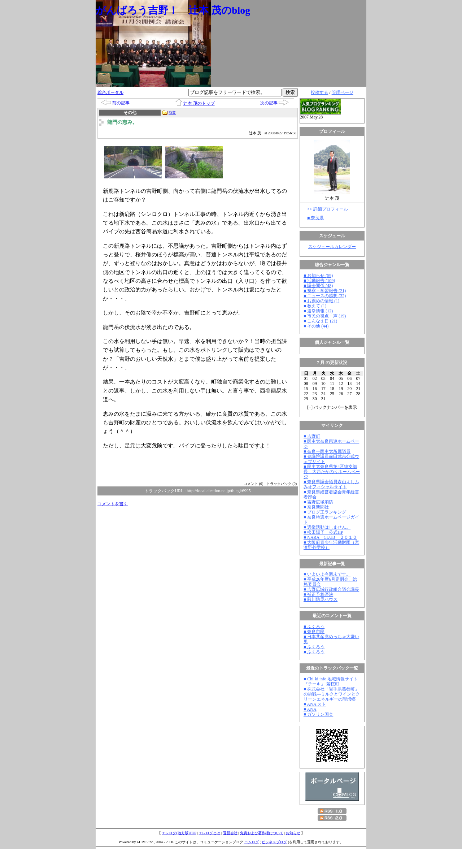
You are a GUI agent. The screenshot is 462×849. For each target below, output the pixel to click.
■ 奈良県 (315, 217)
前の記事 (121, 102)
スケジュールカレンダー (332, 246)
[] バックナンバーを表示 (332, 407)
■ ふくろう (314, 626)
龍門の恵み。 (122, 122)
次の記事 (269, 102)
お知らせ (293, 833)
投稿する (319, 92)
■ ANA (310, 709)
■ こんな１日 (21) (320, 321)
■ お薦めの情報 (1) (321, 300)
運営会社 (230, 833)
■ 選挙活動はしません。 (327, 527)
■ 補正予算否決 (318, 594)
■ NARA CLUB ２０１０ (330, 537)
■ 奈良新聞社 (316, 507)
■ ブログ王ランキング (325, 512)
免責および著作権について (261, 833)
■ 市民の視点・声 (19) (325, 316)
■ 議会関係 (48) (318, 285)
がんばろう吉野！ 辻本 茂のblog (173, 10)
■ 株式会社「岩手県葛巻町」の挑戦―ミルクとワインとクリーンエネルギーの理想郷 (332, 694)
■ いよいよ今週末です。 (327, 574)
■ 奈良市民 (314, 631)
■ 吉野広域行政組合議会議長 (331, 589)
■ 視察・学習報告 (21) (325, 290)
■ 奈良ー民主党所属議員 (327, 451)
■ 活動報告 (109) (319, 280)
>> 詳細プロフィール (327, 209)
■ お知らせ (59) (318, 275)
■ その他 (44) (316, 326)
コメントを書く (112, 503)
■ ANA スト (315, 704)
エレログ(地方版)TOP (179, 833)
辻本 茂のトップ (199, 103)
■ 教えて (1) (315, 305)
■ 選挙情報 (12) (318, 310)
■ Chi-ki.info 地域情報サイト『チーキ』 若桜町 (331, 681)
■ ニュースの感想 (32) (325, 295)
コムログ (251, 842)
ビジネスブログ (274, 842)
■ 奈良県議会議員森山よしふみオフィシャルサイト (331, 484)
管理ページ (342, 92)
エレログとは (209, 833)
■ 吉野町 (312, 436)
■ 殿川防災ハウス (320, 599)
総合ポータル (110, 92)
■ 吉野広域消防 (318, 501)
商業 (172, 112)
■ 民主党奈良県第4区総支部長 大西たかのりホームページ (332, 471)
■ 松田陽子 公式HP (323, 532)
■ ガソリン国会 (318, 714)
